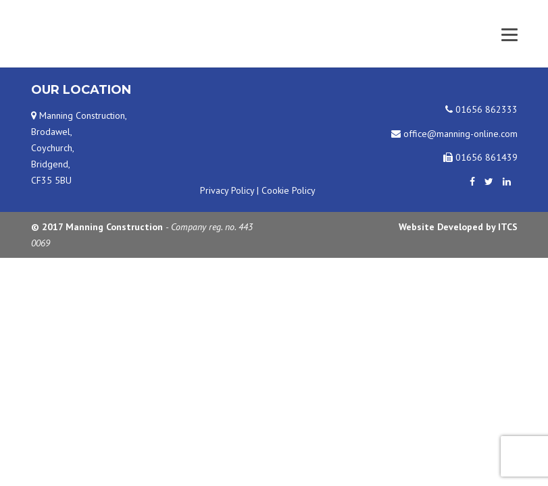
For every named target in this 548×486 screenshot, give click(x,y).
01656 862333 (481, 109)
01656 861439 (480, 157)
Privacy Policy (227, 190)
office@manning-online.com (454, 134)
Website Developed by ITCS (458, 227)
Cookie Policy (288, 190)
